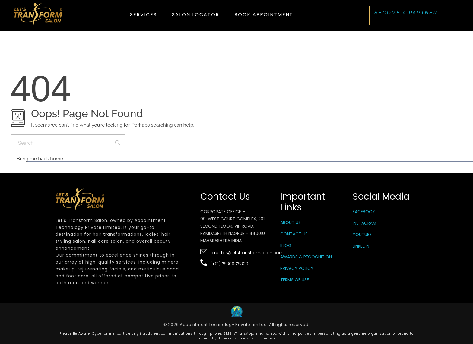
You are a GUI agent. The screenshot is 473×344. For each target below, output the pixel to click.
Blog (285, 245)
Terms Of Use (294, 280)
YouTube (362, 235)
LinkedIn (361, 246)
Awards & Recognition (306, 257)
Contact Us (294, 234)
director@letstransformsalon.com (247, 253)
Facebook (364, 212)
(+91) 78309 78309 (229, 264)
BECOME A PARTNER (406, 12)
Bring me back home (37, 159)
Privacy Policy (296, 268)
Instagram (364, 223)
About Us (290, 222)
